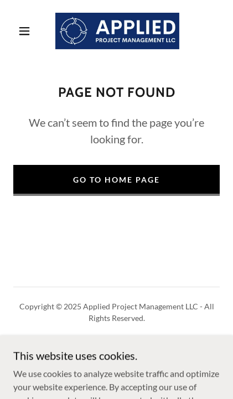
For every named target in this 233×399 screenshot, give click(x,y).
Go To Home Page (116, 179)
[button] (24, 31)
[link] (117, 31)
